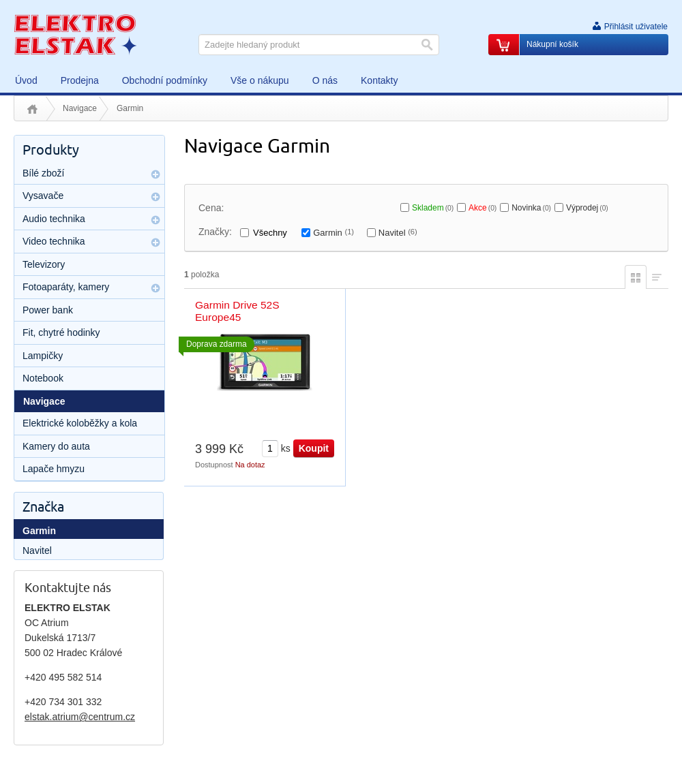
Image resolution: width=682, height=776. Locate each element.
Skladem (433, 208)
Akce (482, 208)
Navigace (80, 108)
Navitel (398, 233)
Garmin (333, 233)
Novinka (531, 208)
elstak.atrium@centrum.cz (80, 716)
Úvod (32, 109)
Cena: (211, 207)
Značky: (215, 231)
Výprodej (587, 208)
